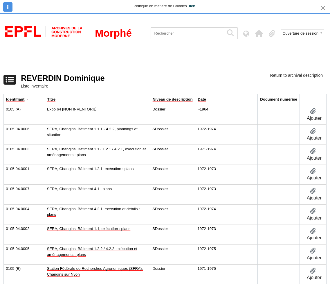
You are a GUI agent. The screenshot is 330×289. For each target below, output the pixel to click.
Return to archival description (296, 75)
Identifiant (15, 99)
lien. (192, 6)
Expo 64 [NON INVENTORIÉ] (72, 109)
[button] (259, 33)
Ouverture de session (301, 33)
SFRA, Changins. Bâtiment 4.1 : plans (79, 189)
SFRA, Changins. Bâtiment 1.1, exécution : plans (89, 228)
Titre (51, 99)
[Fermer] (323, 8)
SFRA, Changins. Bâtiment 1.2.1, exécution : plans (90, 169)
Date (202, 99)
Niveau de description (173, 99)
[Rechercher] (187, 33)
